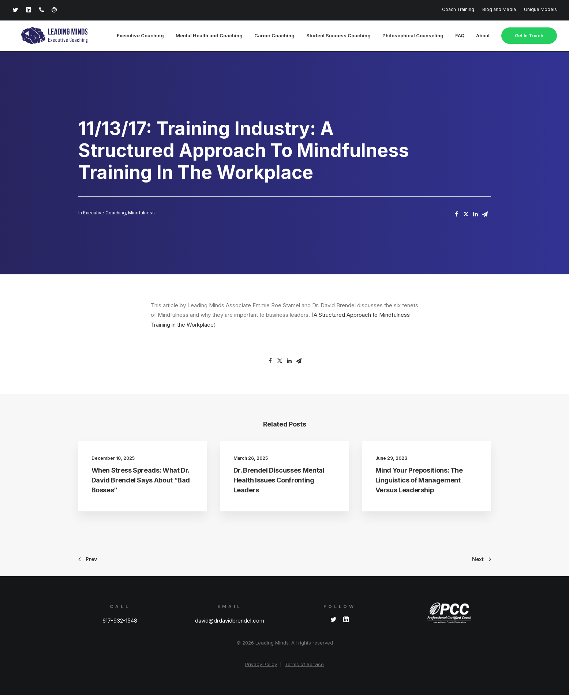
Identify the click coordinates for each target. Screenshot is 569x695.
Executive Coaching (140, 36)
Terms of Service (304, 664)
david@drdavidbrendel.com (229, 620)
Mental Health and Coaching (209, 36)
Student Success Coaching (338, 36)
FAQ (459, 36)
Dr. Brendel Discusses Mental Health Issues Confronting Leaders (279, 480)
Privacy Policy (261, 664)
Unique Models (540, 9)
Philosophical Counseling (412, 36)
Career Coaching (274, 36)
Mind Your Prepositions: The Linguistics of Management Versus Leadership (419, 480)
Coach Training (458, 9)
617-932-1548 (119, 620)
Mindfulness (141, 213)
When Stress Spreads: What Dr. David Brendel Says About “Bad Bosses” (140, 480)
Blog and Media (499, 9)
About (483, 36)
